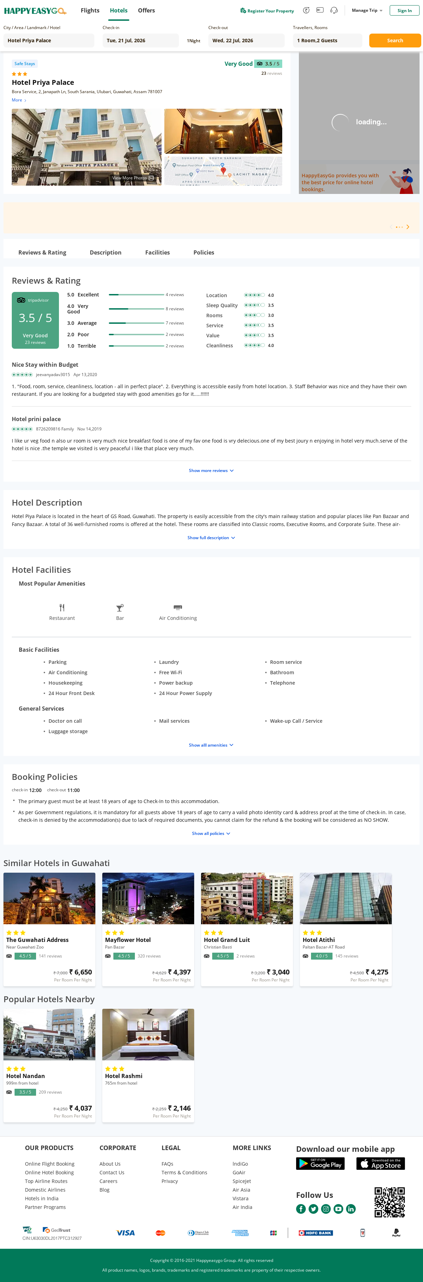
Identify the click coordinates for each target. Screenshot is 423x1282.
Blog (105, 1189)
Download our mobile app (345, 1148)
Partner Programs (45, 1207)
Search (395, 40)
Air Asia (241, 1189)
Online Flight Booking (50, 1163)
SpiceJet (242, 1181)
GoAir (239, 1172)
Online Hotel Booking (49, 1172)
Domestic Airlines (45, 1189)
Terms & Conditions (184, 1172)
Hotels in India (42, 1198)
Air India (242, 1207)
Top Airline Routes (46, 1181)
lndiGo (240, 1163)
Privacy (170, 1181)
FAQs (167, 1163)
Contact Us (112, 1172)
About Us (110, 1163)
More (19, 100)
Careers (109, 1181)
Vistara (241, 1198)
